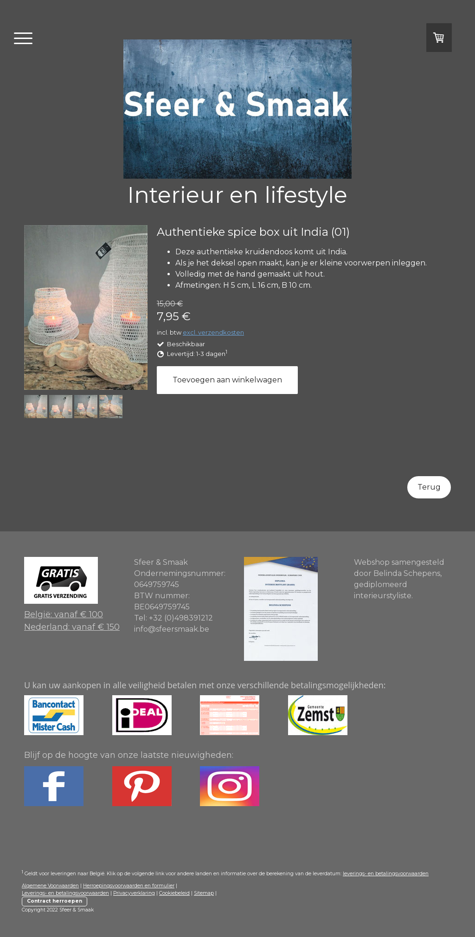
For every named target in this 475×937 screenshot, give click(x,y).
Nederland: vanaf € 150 (72, 627)
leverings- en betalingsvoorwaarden (386, 874)
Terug (429, 487)
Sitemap (204, 893)
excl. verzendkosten (213, 332)
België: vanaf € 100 (63, 614)
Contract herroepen (54, 901)
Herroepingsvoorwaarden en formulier (128, 886)
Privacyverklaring (134, 893)
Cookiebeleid (174, 893)
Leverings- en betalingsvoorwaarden (65, 893)
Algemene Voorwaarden (50, 886)
